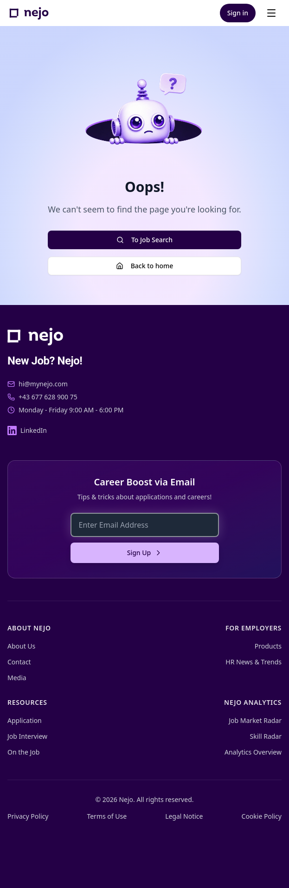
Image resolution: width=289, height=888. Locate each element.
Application (24, 720)
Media (16, 677)
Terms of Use (107, 816)
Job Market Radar (255, 720)
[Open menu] (271, 13)
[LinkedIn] (27, 430)
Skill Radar (266, 736)
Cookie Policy (262, 816)
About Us (21, 646)
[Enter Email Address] (145, 525)
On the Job (23, 752)
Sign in (237, 12)
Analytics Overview (253, 752)
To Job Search (144, 239)
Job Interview (27, 736)
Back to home (144, 265)
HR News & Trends (253, 661)
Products (268, 646)
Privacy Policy (27, 816)
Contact (19, 661)
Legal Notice (184, 816)
